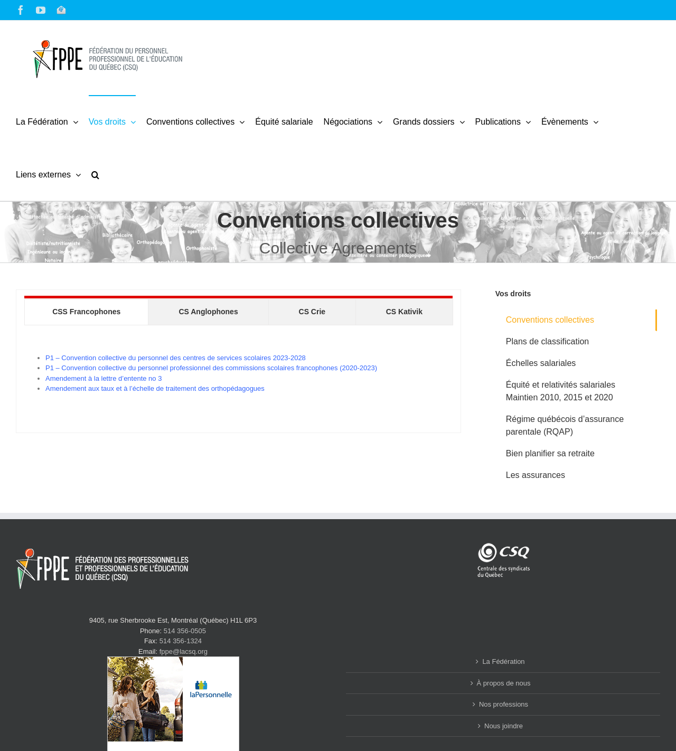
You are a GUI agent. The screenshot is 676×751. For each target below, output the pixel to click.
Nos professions (503, 704)
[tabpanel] (238, 373)
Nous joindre (503, 726)
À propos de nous (504, 683)
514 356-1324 (180, 641)
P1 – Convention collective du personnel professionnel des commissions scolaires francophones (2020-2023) (211, 368)
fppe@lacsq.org (183, 651)
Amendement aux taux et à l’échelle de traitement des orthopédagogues (155, 388)
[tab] (86, 312)
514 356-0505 (185, 631)
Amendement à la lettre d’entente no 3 (103, 378)
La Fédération (503, 661)
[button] (95, 174)
